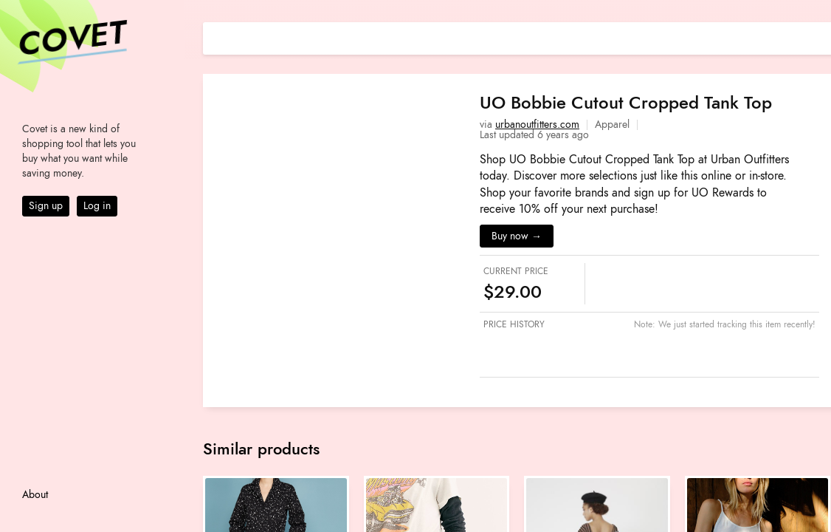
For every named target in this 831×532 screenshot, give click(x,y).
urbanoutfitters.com (537, 124)
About (35, 495)
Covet (71, 40)
